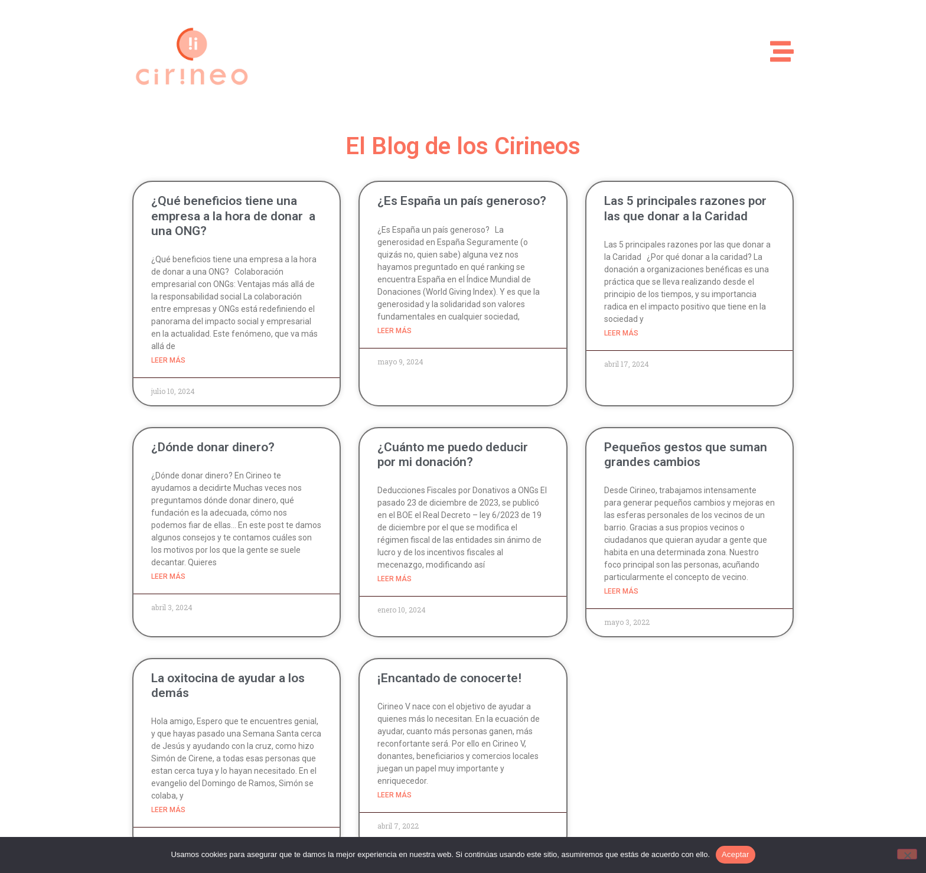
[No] (907, 854)
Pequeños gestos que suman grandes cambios (685, 454)
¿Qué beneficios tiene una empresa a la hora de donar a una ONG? (233, 215)
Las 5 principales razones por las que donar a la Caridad (685, 208)
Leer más (168, 360)
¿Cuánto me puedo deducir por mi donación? (452, 454)
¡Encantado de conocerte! (449, 678)
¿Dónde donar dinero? (213, 447)
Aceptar (735, 854)
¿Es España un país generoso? (461, 201)
